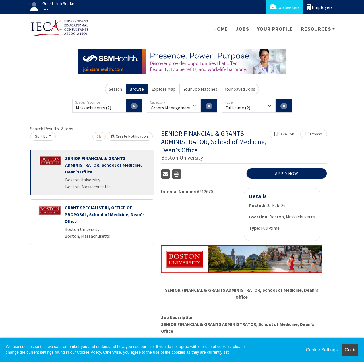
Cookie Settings (322, 349)
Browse (136, 89)
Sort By (41, 136)
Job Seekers (285, 7)
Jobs (242, 29)
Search (115, 89)
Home (220, 29)
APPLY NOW (286, 173)
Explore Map (164, 89)
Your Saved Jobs (240, 89)
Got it (350, 349)
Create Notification (129, 136)
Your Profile (275, 29)
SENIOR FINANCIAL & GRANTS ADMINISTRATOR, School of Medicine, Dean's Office (103, 165)
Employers (320, 7)
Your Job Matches (200, 89)
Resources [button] (316, 29)
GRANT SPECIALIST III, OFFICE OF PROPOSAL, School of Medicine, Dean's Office (105, 214)
